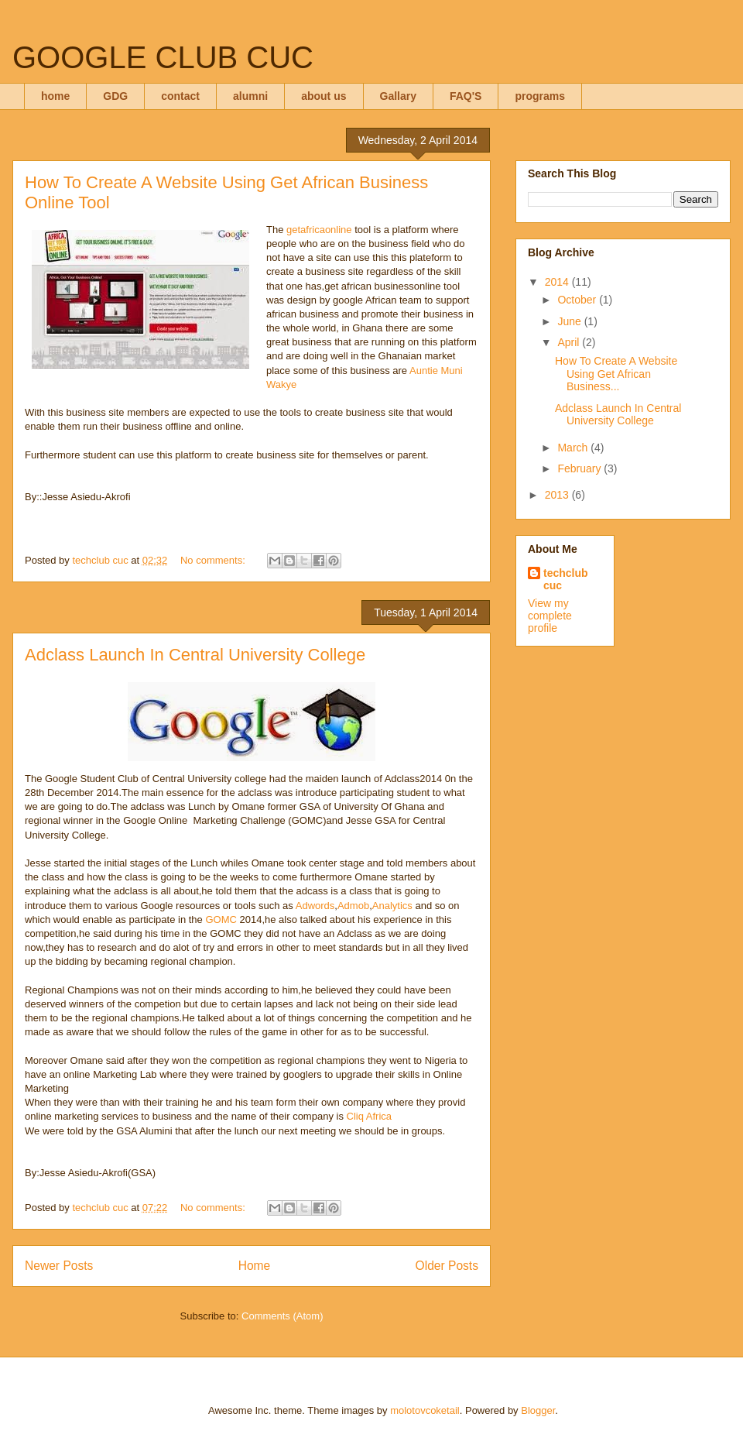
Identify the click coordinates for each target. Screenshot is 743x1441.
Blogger (538, 1410)
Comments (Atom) (282, 1316)
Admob (353, 905)
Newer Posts (59, 1265)
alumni (250, 96)
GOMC (220, 919)
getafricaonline (317, 229)
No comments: (214, 560)
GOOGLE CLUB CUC (162, 57)
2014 (558, 282)
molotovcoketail (425, 1410)
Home (254, 1265)
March (574, 447)
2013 (558, 495)
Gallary (398, 96)
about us (323, 96)
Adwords (315, 905)
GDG (115, 96)
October (578, 299)
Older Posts (447, 1265)
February (580, 468)
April (569, 342)
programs (540, 96)
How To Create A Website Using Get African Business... (616, 374)
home (55, 96)
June (570, 321)
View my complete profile (550, 615)
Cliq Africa (369, 1116)
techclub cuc (565, 579)
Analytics (392, 905)
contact (180, 96)
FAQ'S (465, 96)
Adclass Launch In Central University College (195, 654)
